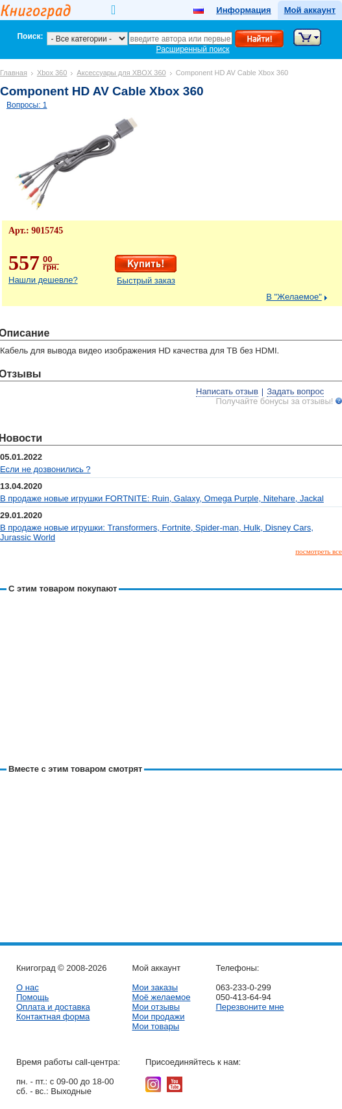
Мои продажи (158, 1016)
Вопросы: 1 (26, 105)
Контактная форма (53, 1016)
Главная (13, 73)
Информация (243, 10)
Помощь (32, 997)
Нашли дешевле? (43, 280)
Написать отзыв (227, 391)
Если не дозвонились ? (45, 469)
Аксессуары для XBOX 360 (121, 73)
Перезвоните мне (249, 1007)
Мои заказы (155, 987)
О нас (27, 987)
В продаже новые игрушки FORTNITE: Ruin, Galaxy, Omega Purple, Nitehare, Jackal (162, 498)
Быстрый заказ (146, 280)
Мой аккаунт (310, 10)
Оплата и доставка (53, 1007)
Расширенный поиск (193, 49)
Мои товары (155, 1026)
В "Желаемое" (294, 297)
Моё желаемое (161, 997)
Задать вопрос (295, 391)
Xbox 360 (52, 73)
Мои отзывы (156, 1007)
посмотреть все (318, 551)
